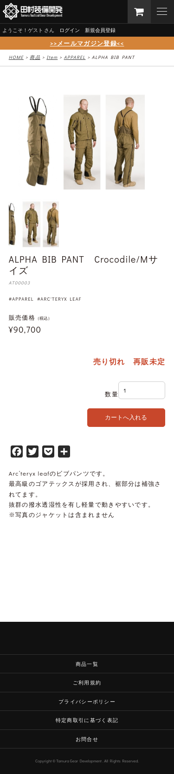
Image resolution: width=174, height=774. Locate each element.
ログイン (69, 30)
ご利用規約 (87, 682)
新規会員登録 (100, 30)
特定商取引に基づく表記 (87, 719)
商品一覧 (87, 663)
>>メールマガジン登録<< (87, 43)
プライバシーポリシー (87, 701)
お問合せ (87, 738)
